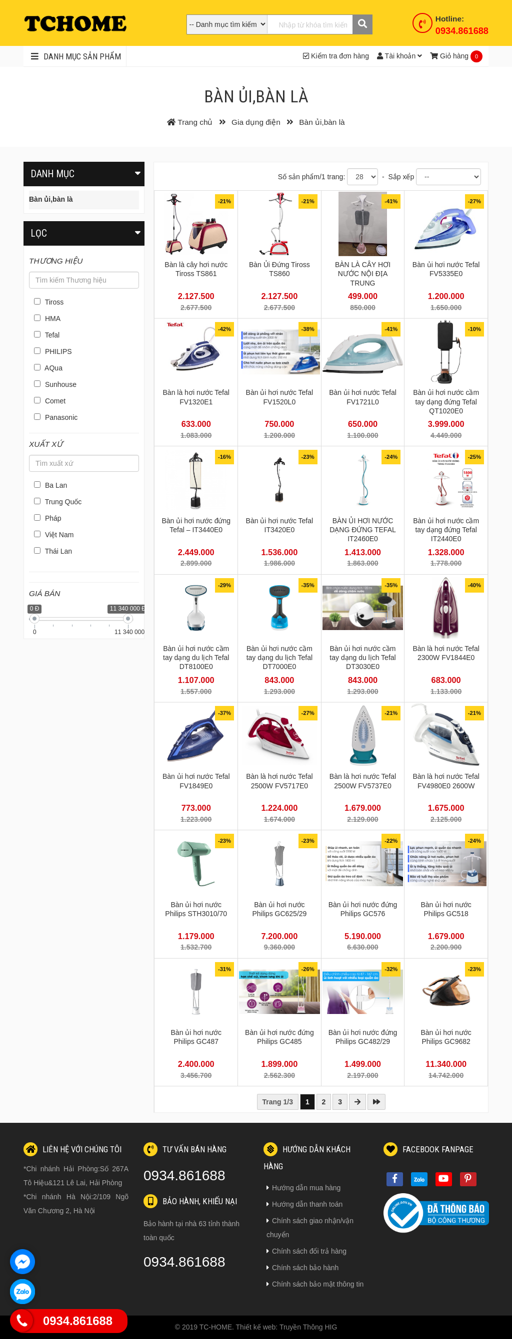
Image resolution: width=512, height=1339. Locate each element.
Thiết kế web (256, 1327)
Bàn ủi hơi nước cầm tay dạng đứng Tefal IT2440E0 (446, 530)
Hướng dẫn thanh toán (304, 1204)
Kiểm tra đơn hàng (336, 56)
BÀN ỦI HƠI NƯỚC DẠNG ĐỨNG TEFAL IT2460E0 (363, 530)
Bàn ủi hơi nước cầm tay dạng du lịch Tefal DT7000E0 (279, 657)
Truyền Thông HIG (308, 1327)
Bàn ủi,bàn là (51, 199)
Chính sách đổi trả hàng (306, 1251)
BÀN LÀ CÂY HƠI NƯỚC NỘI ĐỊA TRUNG (362, 274)
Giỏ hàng (449, 56)
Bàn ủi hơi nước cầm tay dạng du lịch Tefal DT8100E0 (196, 657)
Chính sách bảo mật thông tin (315, 1284)
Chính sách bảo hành (302, 1268)
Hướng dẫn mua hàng (303, 1188)
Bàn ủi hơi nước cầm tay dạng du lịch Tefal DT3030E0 (363, 657)
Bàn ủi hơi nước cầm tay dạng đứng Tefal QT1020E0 (446, 401)
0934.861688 (462, 31)
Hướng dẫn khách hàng (307, 1156)
